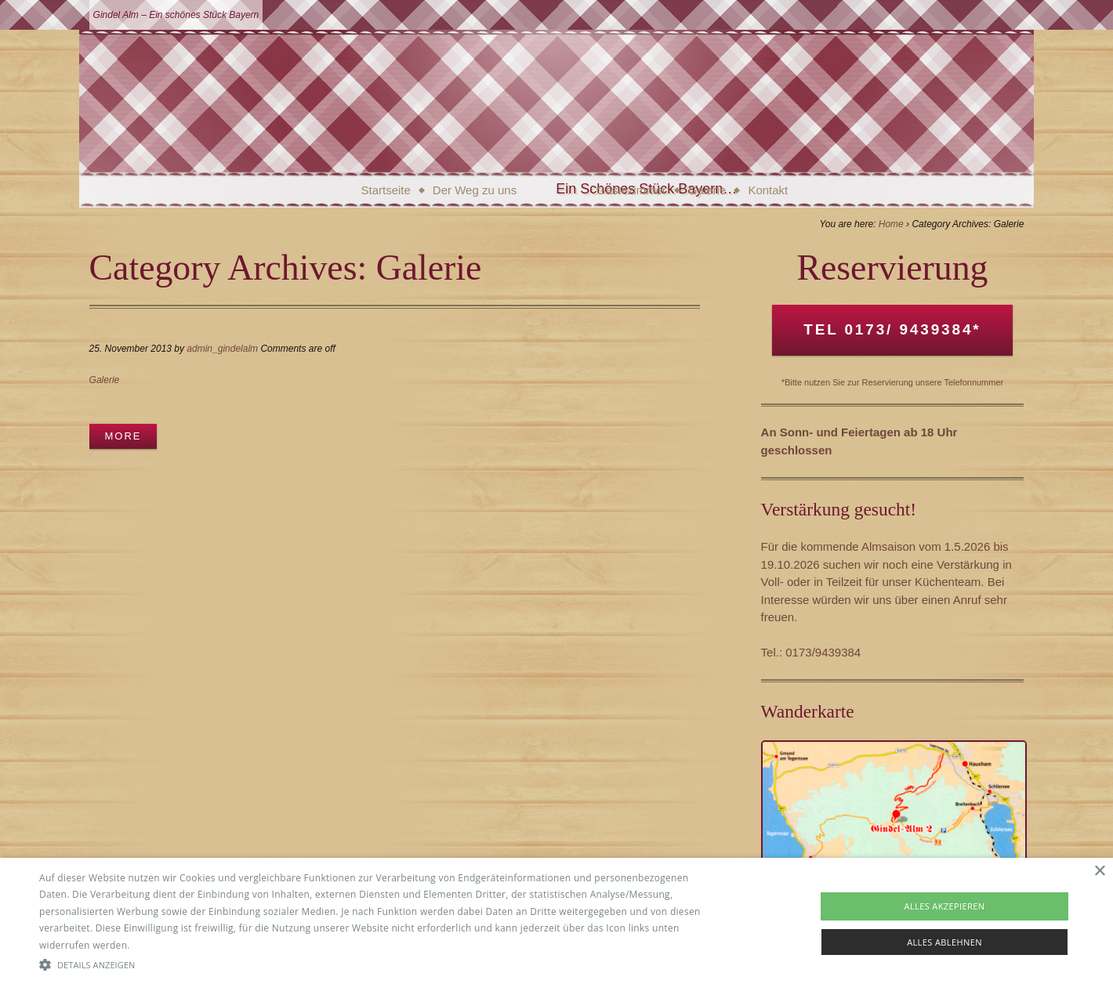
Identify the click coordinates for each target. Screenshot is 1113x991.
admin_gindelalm (222, 348)
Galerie (707, 190)
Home (891, 224)
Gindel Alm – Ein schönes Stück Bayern (176, 14)
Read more (157, 945)
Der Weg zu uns (475, 190)
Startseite (385, 190)
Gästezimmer (631, 190)
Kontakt (768, 190)
